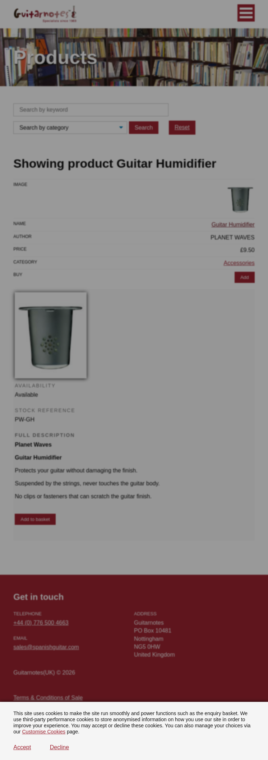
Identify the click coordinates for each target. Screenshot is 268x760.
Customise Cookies (43, 732)
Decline (59, 747)
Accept (22, 747)
